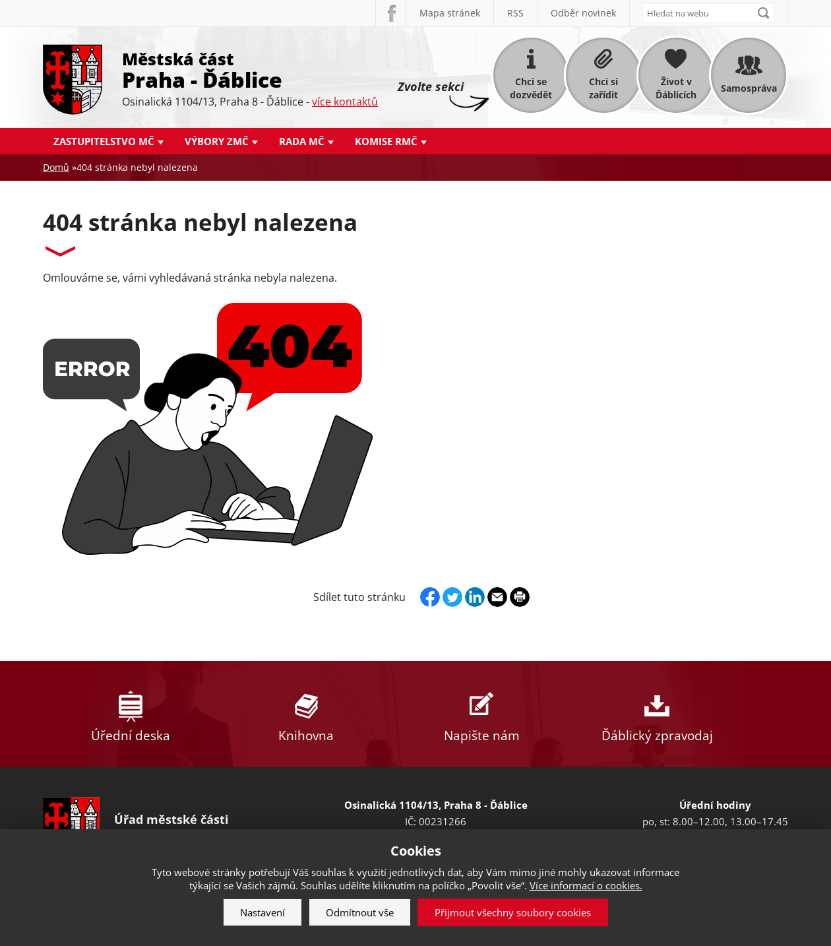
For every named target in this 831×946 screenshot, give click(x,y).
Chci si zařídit (603, 88)
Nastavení (262, 912)
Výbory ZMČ (217, 141)
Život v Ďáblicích (676, 88)
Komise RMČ (386, 141)
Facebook (390, 13)
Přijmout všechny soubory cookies (513, 912)
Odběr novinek (583, 13)
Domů (56, 167)
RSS (515, 13)
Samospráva (749, 88)
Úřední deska (131, 714)
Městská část (250, 69)
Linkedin (475, 597)
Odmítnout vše (360, 912)
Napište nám (481, 714)
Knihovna (306, 714)
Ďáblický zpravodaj (657, 714)
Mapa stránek (449, 13)
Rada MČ (301, 141)
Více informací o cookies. (586, 885)
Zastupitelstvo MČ (103, 141)
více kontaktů (345, 101)
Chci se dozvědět (531, 88)
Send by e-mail (497, 597)
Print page (520, 597)
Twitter (452, 597)
